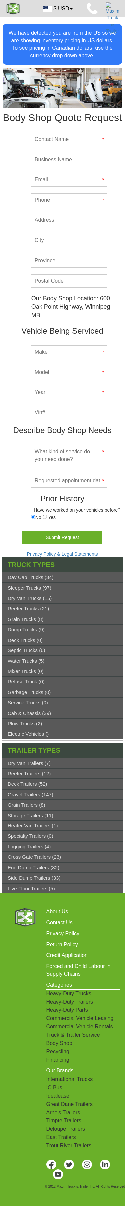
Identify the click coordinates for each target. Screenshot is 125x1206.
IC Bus (54, 1087)
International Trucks (69, 1079)
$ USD (57, 9)
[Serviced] (33, 517)
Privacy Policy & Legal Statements (62, 554)
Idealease (57, 1096)
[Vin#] (69, 412)
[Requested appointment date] (69, 481)
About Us (57, 911)
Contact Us (59, 922)
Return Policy (62, 944)
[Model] (69, 372)
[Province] (69, 261)
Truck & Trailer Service (73, 1035)
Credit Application (67, 955)
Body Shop (59, 1043)
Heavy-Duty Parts (67, 1010)
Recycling (57, 1051)
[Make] (69, 352)
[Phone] (69, 200)
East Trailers (61, 1137)
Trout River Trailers (68, 1145)
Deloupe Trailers (65, 1129)
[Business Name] (69, 160)
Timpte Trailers (63, 1120)
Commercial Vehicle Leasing (80, 1018)
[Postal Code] (69, 281)
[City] (69, 240)
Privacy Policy (63, 933)
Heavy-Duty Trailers (69, 1002)
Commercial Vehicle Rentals (79, 1026)
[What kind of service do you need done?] (69, 455)
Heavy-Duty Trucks (68, 993)
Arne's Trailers (63, 1112)
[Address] (69, 220)
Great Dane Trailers (69, 1104)
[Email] (69, 180)
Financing (57, 1060)
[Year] (69, 392)
